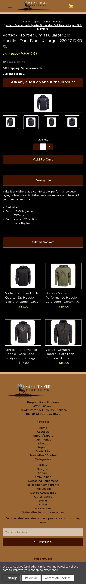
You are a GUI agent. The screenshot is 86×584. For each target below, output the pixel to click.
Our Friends (43, 439)
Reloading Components (43, 485)
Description (43, 180)
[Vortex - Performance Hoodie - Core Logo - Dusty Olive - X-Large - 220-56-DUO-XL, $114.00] (23, 332)
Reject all (31, 578)
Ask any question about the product (43, 82)
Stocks (43, 500)
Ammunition (43, 477)
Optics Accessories (43, 492)
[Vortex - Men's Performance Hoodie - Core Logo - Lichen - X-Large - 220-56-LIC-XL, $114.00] (63, 276)
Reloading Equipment (43, 481)
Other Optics (43, 496)
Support (43, 447)
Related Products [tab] (43, 242)
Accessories (43, 508)
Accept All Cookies (58, 578)
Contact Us (43, 451)
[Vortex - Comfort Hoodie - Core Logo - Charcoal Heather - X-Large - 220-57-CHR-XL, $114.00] (63, 332)
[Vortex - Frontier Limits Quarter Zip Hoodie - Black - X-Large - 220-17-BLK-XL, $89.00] (23, 276)
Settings (11, 578)
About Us (43, 431)
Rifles (43, 465)
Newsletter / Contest (43, 455)
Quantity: (43, 139)
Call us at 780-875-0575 (43, 414)
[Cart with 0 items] (71, 6)
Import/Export (43, 435)
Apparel (43, 473)
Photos (43, 443)
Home (43, 427)
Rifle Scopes (43, 488)
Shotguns (43, 469)
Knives (43, 504)
